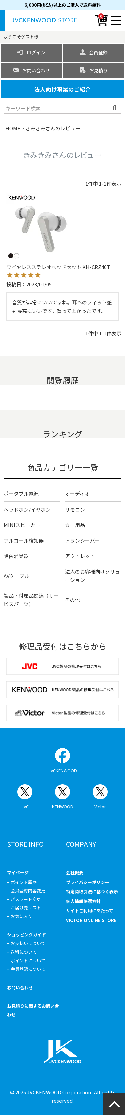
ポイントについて (28, 960)
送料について (24, 952)
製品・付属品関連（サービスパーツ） (31, 600)
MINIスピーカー (22, 524)
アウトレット (80, 555)
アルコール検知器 (24, 540)
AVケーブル (16, 575)
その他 (72, 599)
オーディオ (77, 493)
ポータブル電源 (21, 493)
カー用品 (75, 524)
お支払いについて (28, 943)
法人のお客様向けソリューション (92, 576)
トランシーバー (82, 540)
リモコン (75, 509)
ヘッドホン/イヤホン (27, 509)
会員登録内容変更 (28, 890)
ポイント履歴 (24, 882)
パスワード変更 (26, 899)
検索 (115, 108)
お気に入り (21, 916)
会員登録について (28, 969)
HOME (12, 128)
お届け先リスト (26, 907)
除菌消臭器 (16, 555)
